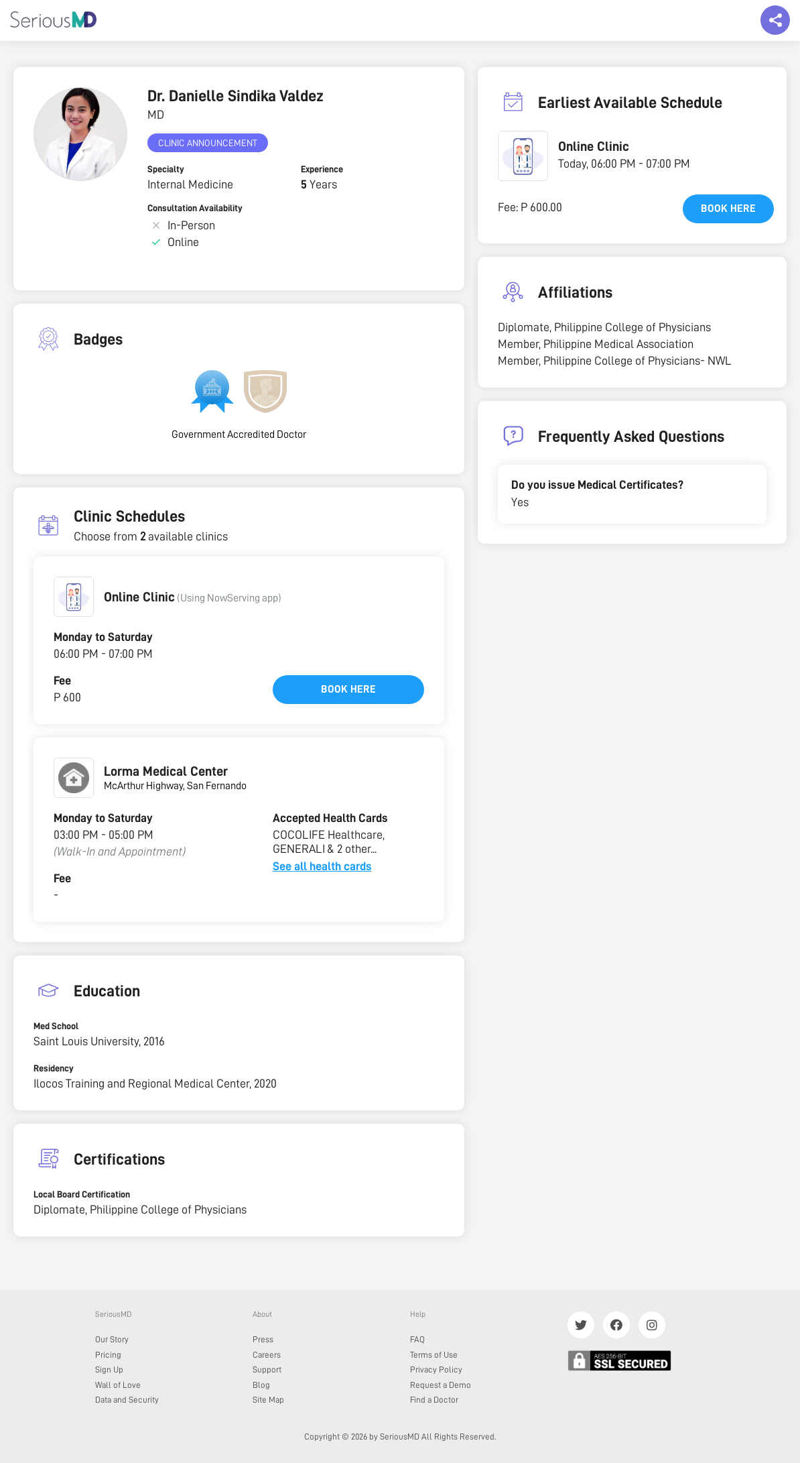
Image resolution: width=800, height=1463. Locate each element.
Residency (54, 1068)
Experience (322, 169)
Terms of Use (434, 1354)
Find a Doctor (434, 1399)
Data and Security (127, 1399)
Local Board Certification (82, 1194)
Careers (267, 1354)
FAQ (417, 1339)
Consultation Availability (195, 208)
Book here (348, 689)
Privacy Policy (436, 1369)
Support (267, 1369)
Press (263, 1339)
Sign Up (109, 1369)
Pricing (108, 1354)
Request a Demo (440, 1385)
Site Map (268, 1399)
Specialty (165, 169)
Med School (56, 1026)
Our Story (112, 1339)
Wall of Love (118, 1385)
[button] (74, 597)
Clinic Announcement (207, 143)
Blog (261, 1385)
